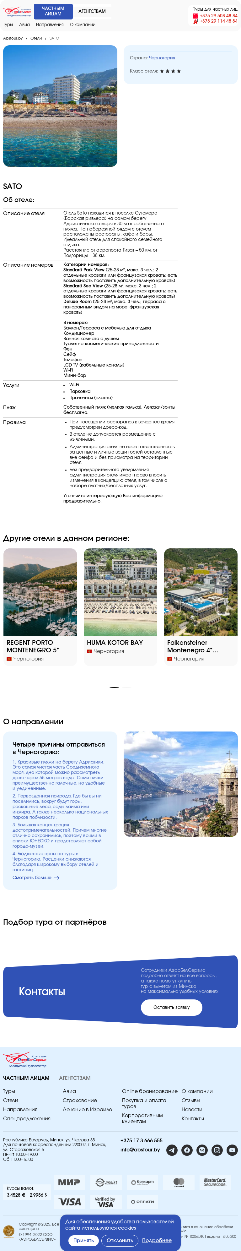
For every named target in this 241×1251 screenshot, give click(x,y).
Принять (83, 1240)
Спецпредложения (27, 1118)
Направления (50, 25)
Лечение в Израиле (87, 1109)
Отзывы (191, 1100)
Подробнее (157, 1240)
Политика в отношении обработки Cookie (203, 1229)
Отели (36, 38)
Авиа (24, 25)
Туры (8, 25)
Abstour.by (13, 38)
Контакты (193, 1118)
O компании (82, 25)
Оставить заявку (171, 1007)
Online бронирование (150, 1091)
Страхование (80, 1100)
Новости (192, 1109)
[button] (114, 687)
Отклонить (120, 1240)
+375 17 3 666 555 (141, 1140)
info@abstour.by (140, 1149)
